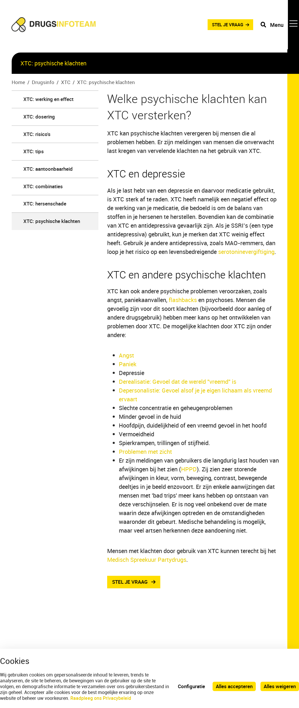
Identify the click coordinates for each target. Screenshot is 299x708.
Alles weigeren (280, 686)
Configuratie (191, 686)
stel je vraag (130, 582)
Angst (126, 355)
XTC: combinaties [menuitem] (43, 186)
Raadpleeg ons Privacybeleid (100, 698)
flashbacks (183, 300)
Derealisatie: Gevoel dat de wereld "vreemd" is (177, 382)
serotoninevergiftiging (246, 252)
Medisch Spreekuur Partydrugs (146, 560)
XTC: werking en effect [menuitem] (48, 99)
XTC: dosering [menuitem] (39, 116)
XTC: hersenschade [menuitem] (44, 203)
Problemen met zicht (145, 452)
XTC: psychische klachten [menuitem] (51, 221)
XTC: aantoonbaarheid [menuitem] (48, 168)
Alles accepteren (234, 686)
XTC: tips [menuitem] (33, 151)
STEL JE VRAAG (224, 26)
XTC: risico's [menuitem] (37, 134)
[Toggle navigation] (279, 26)
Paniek (127, 364)
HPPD (189, 469)
